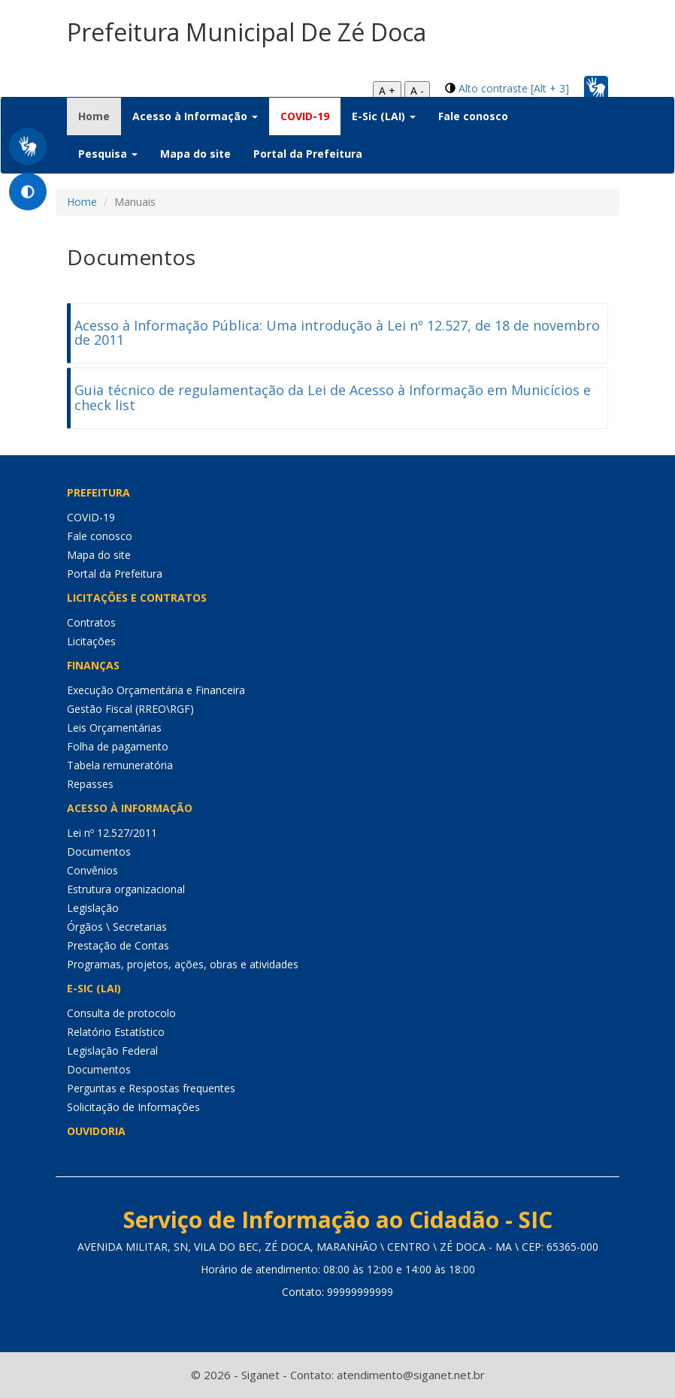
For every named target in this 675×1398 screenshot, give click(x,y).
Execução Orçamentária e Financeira (156, 690)
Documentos (99, 851)
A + (387, 90)
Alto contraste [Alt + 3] (514, 88)
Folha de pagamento (117, 746)
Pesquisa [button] (108, 153)
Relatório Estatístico (116, 1032)
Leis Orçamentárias (114, 727)
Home (99, 115)
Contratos (91, 622)
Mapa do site (195, 153)
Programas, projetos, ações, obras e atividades (182, 964)
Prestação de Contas (118, 945)
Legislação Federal (112, 1050)
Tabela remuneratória (120, 765)
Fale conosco (473, 116)
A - (417, 90)
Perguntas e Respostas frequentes (151, 1088)
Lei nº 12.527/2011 (112, 833)
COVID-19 (304, 116)
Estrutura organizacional (126, 889)
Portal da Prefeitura (307, 153)
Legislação (93, 908)
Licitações (91, 641)
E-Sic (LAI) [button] (384, 116)
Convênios (92, 870)
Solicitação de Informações (133, 1107)
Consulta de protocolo (121, 1013)
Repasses (90, 784)
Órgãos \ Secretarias (117, 926)
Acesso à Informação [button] (195, 116)
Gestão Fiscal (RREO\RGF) (130, 709)
